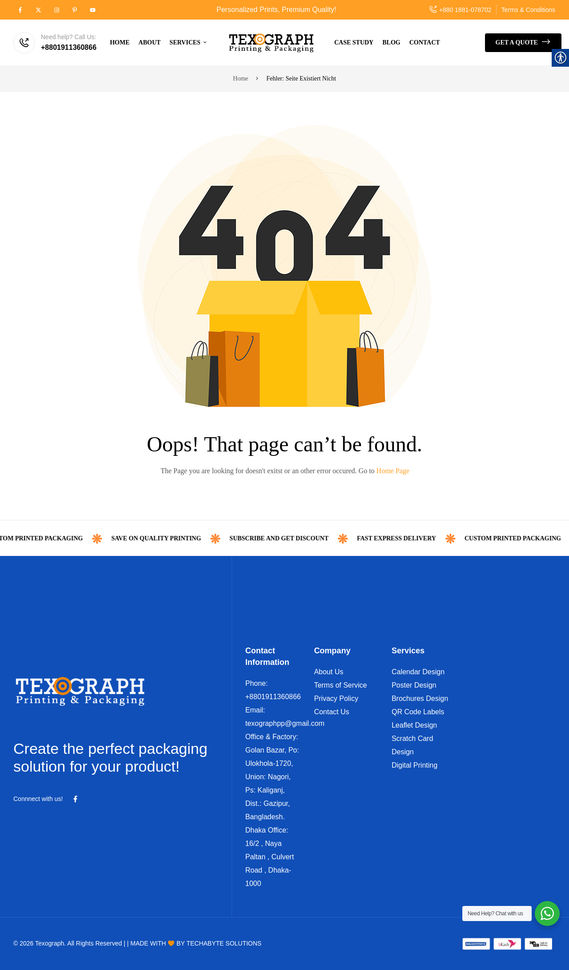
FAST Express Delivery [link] (421, 538)
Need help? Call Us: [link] (68, 36)
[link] (20, 9)
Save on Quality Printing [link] (180, 538)
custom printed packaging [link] (59, 538)
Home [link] (240, 78)
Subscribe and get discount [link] (303, 538)
